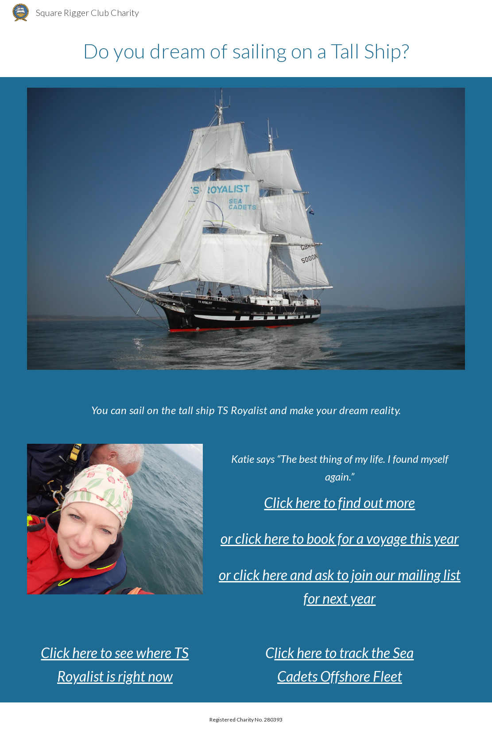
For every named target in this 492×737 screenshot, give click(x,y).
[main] (246, 50)
